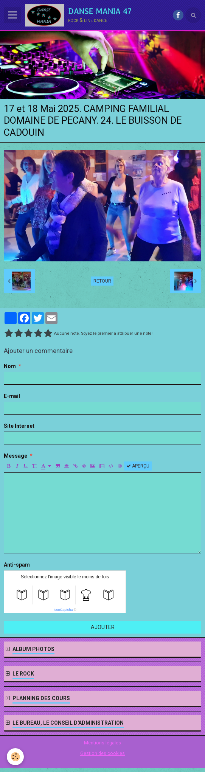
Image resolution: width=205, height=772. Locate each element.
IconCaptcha (63, 610)
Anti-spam (17, 565)
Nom (10, 366)
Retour (102, 281)
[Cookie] (15, 756)
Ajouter (103, 627)
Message (15, 456)
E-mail (12, 396)
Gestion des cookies (102, 753)
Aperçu (137, 466)
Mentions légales (102, 743)
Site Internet (19, 426)
